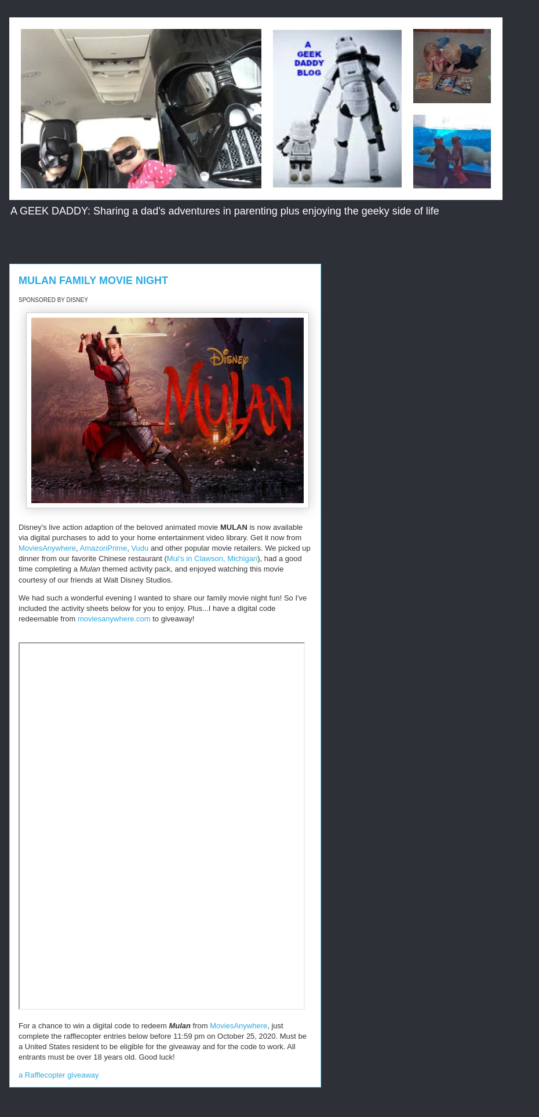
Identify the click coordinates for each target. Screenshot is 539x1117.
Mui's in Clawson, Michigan (212, 558)
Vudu (139, 548)
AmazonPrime (104, 548)
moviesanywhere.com (114, 618)
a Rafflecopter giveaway (59, 1075)
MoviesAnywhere (47, 548)
